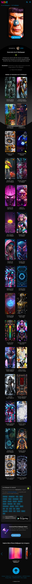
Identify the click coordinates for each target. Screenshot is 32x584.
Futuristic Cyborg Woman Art (22, 424)
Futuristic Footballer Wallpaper (22, 154)
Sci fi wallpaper (15, 5)
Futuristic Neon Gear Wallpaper (22, 289)
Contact (3, 576)
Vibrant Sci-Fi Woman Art (22, 208)
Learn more (16, 535)
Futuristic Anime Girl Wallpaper (21, 235)
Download (16, 37)
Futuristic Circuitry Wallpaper (10, 154)
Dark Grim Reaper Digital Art (10, 397)
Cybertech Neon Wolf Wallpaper (10, 289)
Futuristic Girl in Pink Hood (10, 262)
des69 (19, 48)
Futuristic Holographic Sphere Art (22, 478)
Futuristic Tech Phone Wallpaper (10, 451)
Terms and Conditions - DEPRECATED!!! (20, 576)
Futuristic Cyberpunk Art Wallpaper (22, 181)
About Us (8, 576)
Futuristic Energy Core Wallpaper (10, 316)
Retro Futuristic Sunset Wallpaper (10, 235)
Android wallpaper (12, 492)
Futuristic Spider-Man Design (21, 316)
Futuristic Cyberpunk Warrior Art (22, 343)
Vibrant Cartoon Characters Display (22, 370)
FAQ (21, 577)
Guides (25, 577)
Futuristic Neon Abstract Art (10, 343)
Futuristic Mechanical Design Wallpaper (21, 397)
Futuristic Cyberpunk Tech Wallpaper (10, 478)
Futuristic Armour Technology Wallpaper (22, 100)
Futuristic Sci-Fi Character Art (22, 127)
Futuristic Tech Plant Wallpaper (10, 127)
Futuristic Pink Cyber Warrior (10, 208)
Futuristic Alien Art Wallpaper (22, 262)
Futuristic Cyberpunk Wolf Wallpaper (10, 424)
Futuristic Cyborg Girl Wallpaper (22, 451)
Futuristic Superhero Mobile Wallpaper (10, 370)
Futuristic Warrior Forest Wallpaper (10, 100)
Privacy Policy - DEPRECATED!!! (12, 577)
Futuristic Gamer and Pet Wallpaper (10, 181)
